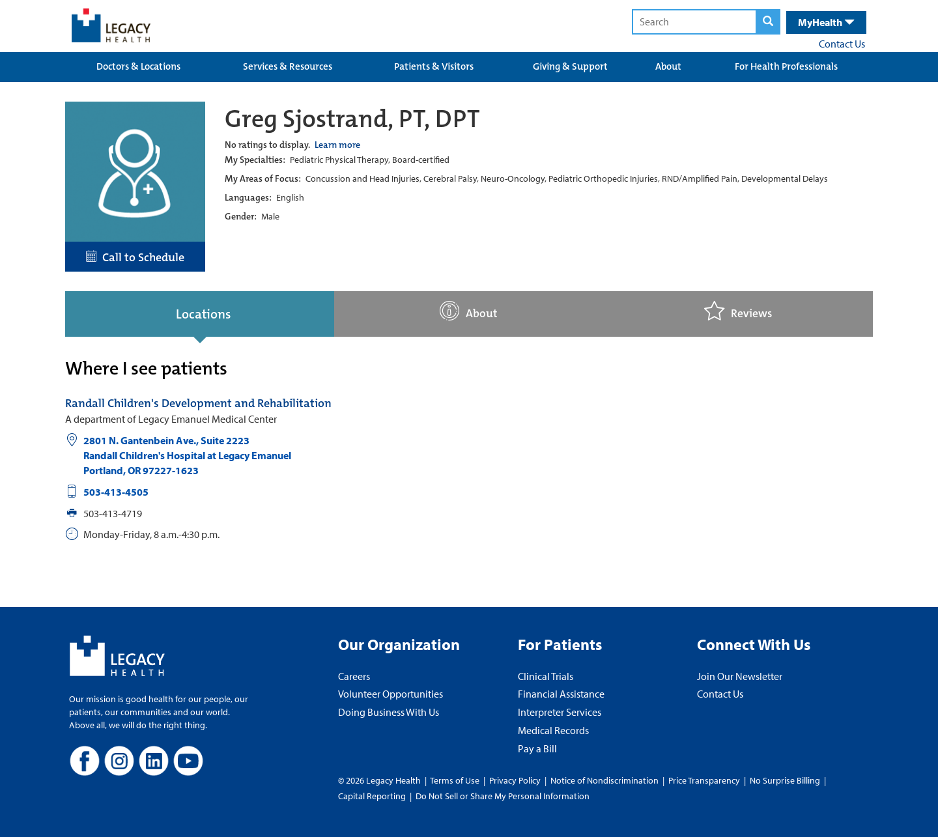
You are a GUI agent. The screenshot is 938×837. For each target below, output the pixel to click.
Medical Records (553, 730)
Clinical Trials (545, 676)
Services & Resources (287, 66)
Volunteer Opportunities (390, 693)
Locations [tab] (203, 313)
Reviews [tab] (738, 311)
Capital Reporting (372, 796)
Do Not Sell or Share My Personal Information (503, 796)
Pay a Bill (537, 748)
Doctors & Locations (138, 66)
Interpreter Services (559, 711)
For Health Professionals (786, 66)
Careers (354, 676)
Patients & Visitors (434, 66)
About (668, 66)
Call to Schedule (135, 257)
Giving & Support (570, 66)
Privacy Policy (515, 780)
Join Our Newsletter (739, 676)
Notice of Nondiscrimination (604, 780)
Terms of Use (455, 780)
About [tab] (469, 311)
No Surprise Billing (785, 780)
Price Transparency (704, 780)
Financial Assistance (561, 693)
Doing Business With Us (388, 711)
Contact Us (842, 43)
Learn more (337, 144)
